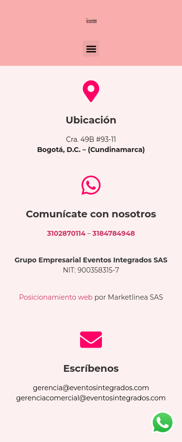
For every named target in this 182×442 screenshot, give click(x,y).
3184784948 (114, 233)
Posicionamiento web (56, 297)
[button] (91, 49)
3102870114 (66, 233)
